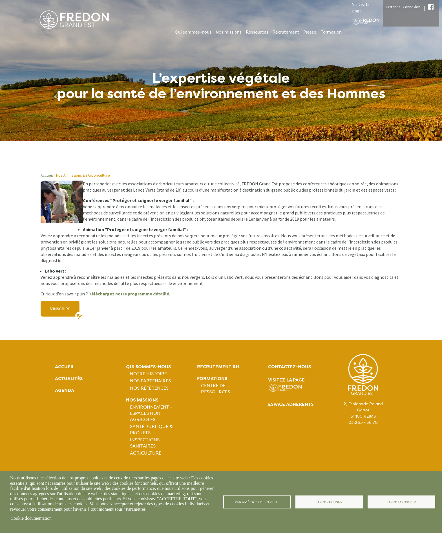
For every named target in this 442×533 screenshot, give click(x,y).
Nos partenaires (150, 381)
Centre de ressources (215, 389)
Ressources (257, 32)
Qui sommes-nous (193, 32)
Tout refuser (329, 502)
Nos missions (229, 32)
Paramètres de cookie (257, 502)
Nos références (149, 388)
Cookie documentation (31, 518)
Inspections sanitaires (145, 443)
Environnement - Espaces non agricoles (151, 413)
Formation (331, 32)
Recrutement (286, 32)
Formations (212, 378)
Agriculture (145, 453)
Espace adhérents (290, 404)
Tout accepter (401, 502)
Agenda (64, 390)
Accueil (47, 175)
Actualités (69, 378)
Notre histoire (148, 374)
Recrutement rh (218, 367)
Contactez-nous (289, 367)
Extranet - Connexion (403, 6)
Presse (309, 32)
